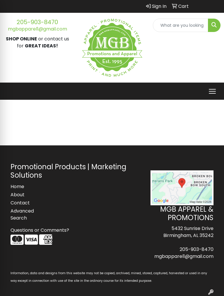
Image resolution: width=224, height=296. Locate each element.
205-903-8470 (37, 22)
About (17, 194)
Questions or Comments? (39, 230)
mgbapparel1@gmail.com (37, 29)
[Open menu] (212, 91)
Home (17, 186)
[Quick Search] (180, 25)
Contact (20, 202)
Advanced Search (22, 214)
